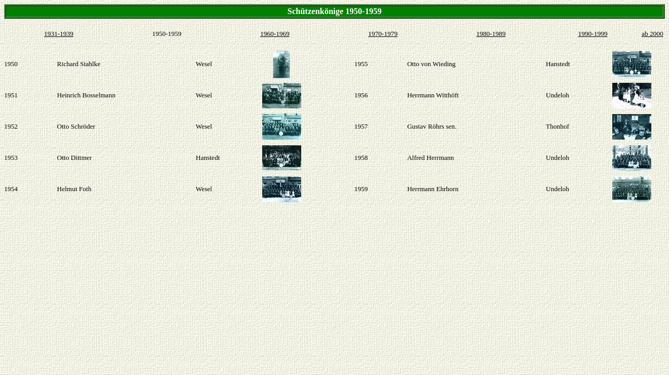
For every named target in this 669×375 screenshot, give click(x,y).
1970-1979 (382, 34)
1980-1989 (491, 34)
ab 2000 (652, 34)
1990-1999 (592, 34)
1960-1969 (274, 34)
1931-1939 (58, 34)
